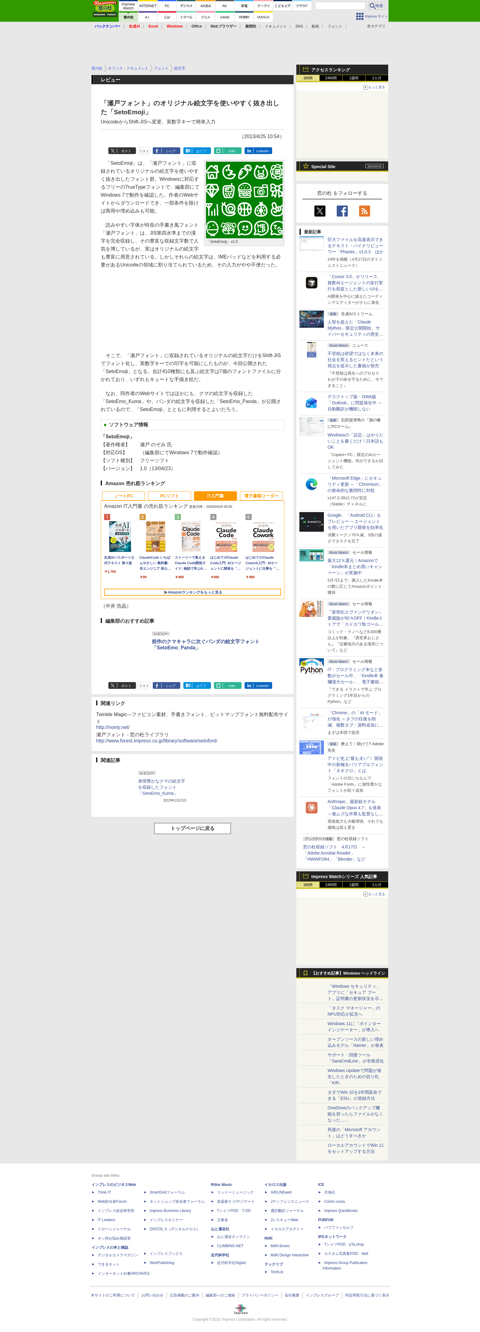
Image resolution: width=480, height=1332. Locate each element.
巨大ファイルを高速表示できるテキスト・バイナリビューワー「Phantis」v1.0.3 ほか (356, 245)
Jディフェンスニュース (290, 1201)
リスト (144, 151)
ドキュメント (276, 26)
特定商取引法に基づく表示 (367, 1295)
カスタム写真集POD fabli (346, 1253)
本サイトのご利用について (113, 1295)
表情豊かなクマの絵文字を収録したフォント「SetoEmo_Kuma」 (161, 787)
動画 (315, 26)
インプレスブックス (166, 1253)
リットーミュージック (235, 1192)
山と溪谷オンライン (233, 1237)
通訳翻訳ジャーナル (287, 1211)
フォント (335, 26)
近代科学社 (220, 1255)
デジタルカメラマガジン (118, 1255)
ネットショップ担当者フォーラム (177, 1201)
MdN (268, 1238)
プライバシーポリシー (260, 1295)
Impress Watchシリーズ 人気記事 (344, 876)
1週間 (354, 78)
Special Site (323, 166)
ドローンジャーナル (114, 1229)
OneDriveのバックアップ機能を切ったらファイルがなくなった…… (355, 1114)
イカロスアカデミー (287, 1229)
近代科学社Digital (231, 1263)
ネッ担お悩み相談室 (114, 1238)
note (232, 151)
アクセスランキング (330, 69)
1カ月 (377, 78)
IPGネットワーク (332, 1237)
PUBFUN (325, 1220)
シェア (171, 151)
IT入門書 (215, 495)
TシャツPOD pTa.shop (344, 1244)
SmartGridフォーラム (167, 1192)
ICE (321, 1185)
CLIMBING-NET (230, 1246)
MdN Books (280, 1246)
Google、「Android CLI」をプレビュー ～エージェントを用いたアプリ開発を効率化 (355, 521)
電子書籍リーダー (261, 495)
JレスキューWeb (284, 1220)
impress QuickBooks (341, 1211)
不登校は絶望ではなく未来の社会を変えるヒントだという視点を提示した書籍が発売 (355, 359)
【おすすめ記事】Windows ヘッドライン (348, 973)
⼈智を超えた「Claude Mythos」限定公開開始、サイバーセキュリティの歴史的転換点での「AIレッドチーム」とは (355, 334)
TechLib (277, 1272)
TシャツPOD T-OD (234, 1211)
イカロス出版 (275, 1185)
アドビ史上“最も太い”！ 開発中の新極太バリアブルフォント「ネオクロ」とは (355, 764)
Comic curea (334, 1201)
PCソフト (169, 495)
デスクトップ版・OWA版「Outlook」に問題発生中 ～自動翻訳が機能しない (355, 402)
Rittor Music (221, 1185)
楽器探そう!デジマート (236, 1201)
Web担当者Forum (112, 1201)
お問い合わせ (152, 1295)
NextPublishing (162, 1263)
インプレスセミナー (166, 1220)
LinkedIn (262, 151)
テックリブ (273, 1264)
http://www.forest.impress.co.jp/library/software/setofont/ (156, 740)
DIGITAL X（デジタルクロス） (175, 1229)
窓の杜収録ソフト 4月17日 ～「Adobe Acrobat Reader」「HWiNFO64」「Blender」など (334, 853)
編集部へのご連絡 (220, 1295)
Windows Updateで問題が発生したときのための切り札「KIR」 (354, 1076)
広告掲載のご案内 (184, 1295)
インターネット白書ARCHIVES (123, 1273)
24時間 (330, 78)
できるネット (109, 1264)
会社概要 (292, 1295)
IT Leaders (106, 1220)
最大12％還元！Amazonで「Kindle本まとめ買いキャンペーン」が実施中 (355, 566)
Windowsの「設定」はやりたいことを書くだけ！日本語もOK (356, 441)
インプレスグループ (322, 1295)
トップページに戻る (193, 828)
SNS (299, 26)
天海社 (329, 1192)
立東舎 (222, 1220)
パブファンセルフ (339, 1227)
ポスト (126, 151)
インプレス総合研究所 (116, 1211)
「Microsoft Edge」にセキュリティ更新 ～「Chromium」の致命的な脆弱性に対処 (355, 484)
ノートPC (123, 495)
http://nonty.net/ (112, 727)
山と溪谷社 (220, 1229)
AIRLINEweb (281, 1192)
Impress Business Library (170, 1211)
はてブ (201, 151)
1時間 (308, 78)
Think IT (104, 1192)
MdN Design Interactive (290, 1255)
